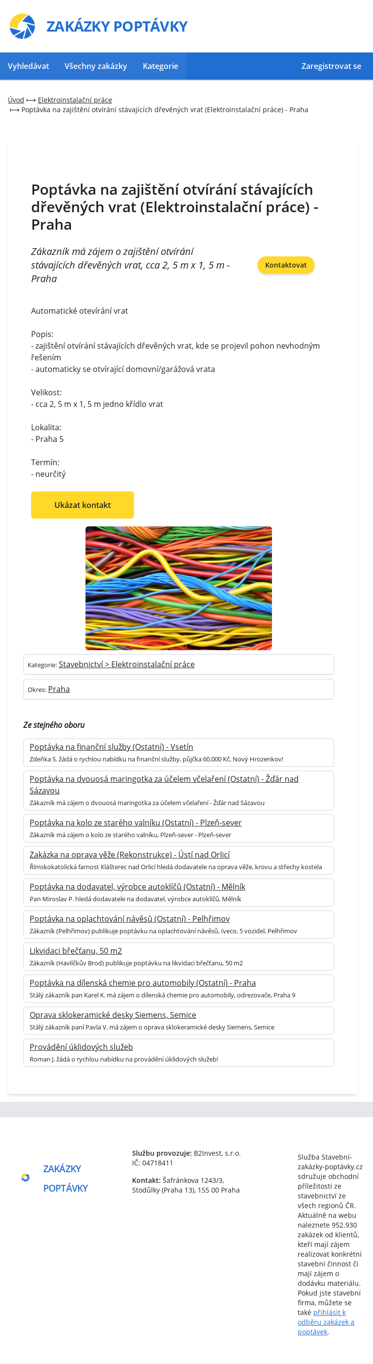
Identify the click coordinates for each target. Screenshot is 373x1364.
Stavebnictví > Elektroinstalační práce (127, 664)
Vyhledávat (28, 66)
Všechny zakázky (96, 66)
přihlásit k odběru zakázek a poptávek (326, 1322)
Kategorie (160, 66)
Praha (59, 689)
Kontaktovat (286, 264)
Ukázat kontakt (82, 505)
